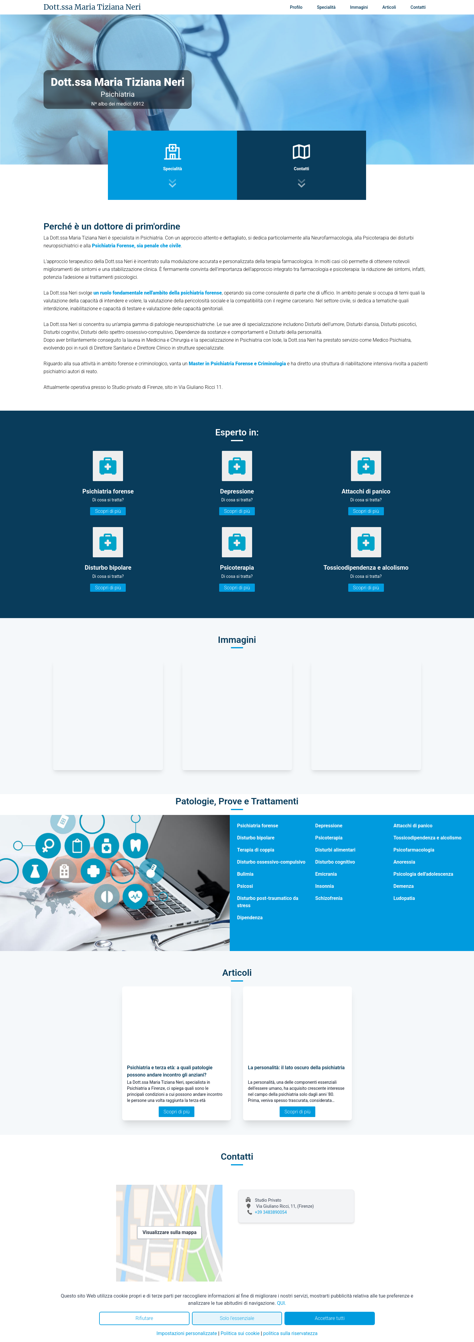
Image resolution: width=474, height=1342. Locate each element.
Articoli (389, 7)
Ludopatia (404, 898)
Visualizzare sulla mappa (169, 1232)
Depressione (329, 826)
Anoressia (404, 862)
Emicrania (326, 874)
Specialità (326, 7)
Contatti (418, 7)
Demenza (403, 886)
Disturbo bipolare (255, 838)
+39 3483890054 (271, 1212)
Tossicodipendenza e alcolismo (427, 838)
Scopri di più (108, 511)
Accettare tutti (330, 1318)
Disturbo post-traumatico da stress (267, 901)
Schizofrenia (329, 898)
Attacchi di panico (412, 826)
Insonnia (324, 886)
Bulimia (245, 874)
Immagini (359, 7)
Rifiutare (144, 1318)
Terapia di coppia (255, 850)
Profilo (296, 7)
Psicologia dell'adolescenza (423, 874)
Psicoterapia (329, 838)
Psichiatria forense (257, 826)
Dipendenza (250, 917)
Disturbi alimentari (335, 850)
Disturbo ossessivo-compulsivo (271, 862)
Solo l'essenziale (237, 1318)
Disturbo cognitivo (335, 862)
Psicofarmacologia (413, 850)
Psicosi (245, 886)
